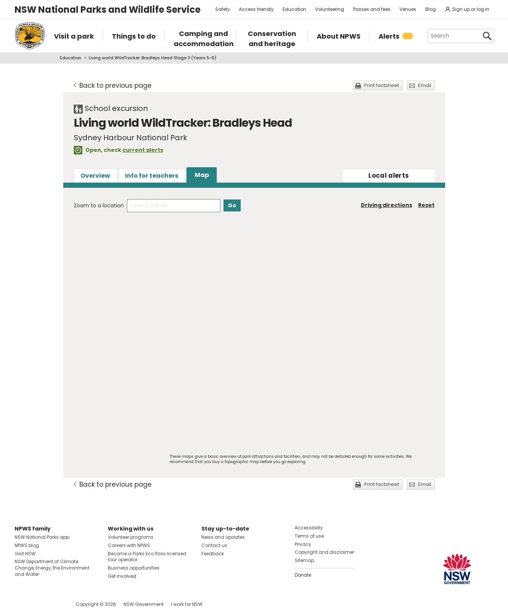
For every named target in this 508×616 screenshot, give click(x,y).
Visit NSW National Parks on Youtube (54, 604)
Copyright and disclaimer (324, 552)
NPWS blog (27, 545)
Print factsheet (381, 85)
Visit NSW (25, 553)
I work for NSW (187, 604)
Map (202, 175)
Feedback (212, 553)
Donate (303, 575)
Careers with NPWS (129, 545)
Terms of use (309, 536)
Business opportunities (133, 568)
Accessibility (309, 528)
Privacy (303, 544)
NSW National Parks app (42, 537)
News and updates (223, 537)
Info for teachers (151, 175)
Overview (95, 175)
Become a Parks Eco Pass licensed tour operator (147, 556)
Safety (222, 9)
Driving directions (386, 205)
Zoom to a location (99, 205)
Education (294, 9)
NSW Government (144, 604)
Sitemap (304, 560)
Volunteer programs (130, 537)
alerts (388, 175)
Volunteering (329, 9)
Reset (426, 205)
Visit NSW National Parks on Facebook (21, 604)
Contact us (214, 545)
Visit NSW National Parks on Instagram (38, 604)
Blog (430, 9)
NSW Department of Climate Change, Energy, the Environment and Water (52, 567)
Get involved (122, 576)
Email (424, 85)
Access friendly (256, 9)
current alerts (142, 150)
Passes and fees (371, 9)
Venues (407, 9)
